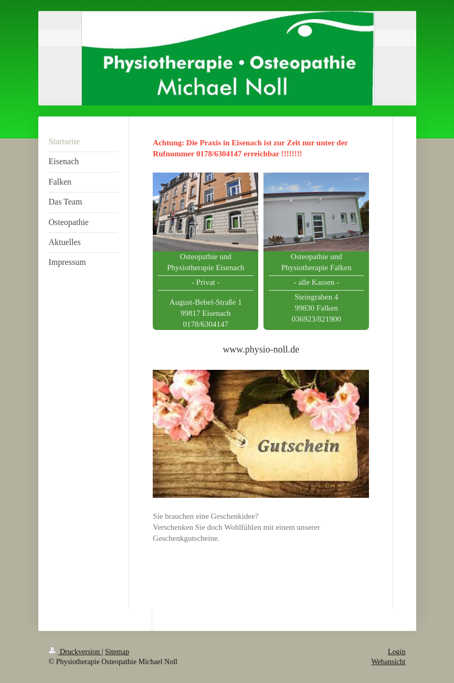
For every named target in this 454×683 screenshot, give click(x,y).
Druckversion (75, 652)
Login (396, 652)
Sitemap (117, 652)
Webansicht (389, 662)
